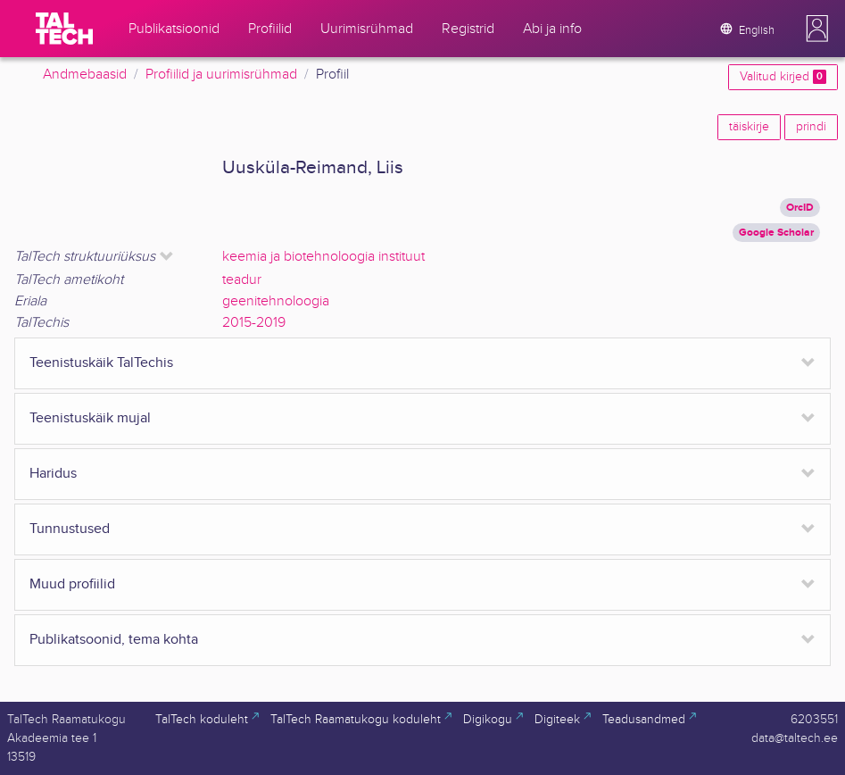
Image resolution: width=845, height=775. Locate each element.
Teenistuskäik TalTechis (101, 362)
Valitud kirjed (783, 77)
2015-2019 (254, 322)
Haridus (53, 473)
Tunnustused (69, 529)
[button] (817, 28)
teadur (241, 279)
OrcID (800, 207)
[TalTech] (64, 29)
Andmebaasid (85, 74)
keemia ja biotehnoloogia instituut (323, 256)
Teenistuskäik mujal (90, 418)
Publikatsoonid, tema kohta (113, 639)
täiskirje (749, 127)
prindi (811, 127)
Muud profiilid (72, 584)
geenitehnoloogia (275, 301)
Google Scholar (776, 232)
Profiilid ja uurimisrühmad (221, 74)
